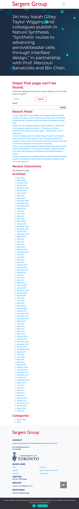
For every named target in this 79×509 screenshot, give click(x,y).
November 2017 (23, 375)
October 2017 (22, 378)
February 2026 (22, 183)
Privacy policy (42, 506)
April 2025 (20, 196)
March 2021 (21, 283)
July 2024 (20, 211)
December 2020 (23, 290)
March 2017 (21, 395)
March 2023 (21, 247)
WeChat (24, 486)
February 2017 (22, 398)
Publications (44, 473)
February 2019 (22, 337)
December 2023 (23, 226)
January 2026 (22, 185)
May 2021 (20, 280)
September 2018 (23, 349)
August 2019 (21, 321)
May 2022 (20, 260)
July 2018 (20, 354)
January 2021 (22, 288)
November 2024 (23, 203)
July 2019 (20, 324)
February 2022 (22, 265)
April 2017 (20, 393)
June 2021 (21, 278)
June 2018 (21, 357)
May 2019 (20, 329)
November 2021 (23, 270)
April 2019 (20, 331)
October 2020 (22, 293)
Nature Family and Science (49, 470)
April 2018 (20, 362)
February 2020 (22, 308)
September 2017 (23, 380)
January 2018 (22, 370)
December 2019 (23, 314)
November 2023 (23, 229)
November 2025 (23, 188)
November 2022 (23, 252)
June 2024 (21, 214)
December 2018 (23, 342)
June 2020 (21, 301)
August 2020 (21, 296)
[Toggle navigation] (64, 4)
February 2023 (22, 249)
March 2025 (21, 198)
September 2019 (23, 319)
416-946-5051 (16, 449)
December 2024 (23, 201)
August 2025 (21, 193)
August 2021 (21, 273)
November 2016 (23, 403)
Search (15, 103)
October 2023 (22, 232)
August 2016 (21, 408)
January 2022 (22, 267)
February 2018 (22, 367)
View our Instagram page (20, 493)
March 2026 (21, 180)
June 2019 (21, 326)
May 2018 (20, 360)
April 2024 (20, 219)
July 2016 (20, 411)
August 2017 (21, 383)
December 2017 (23, 372)
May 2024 (20, 216)
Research (43, 467)
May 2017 (20, 390)
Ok (34, 506)
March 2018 (21, 365)
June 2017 (21, 388)
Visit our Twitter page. (19, 479)
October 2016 (22, 406)
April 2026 (20, 178)
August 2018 (21, 352)
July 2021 (20, 275)
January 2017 (22, 401)
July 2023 (20, 239)
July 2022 (20, 255)
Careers (15, 470)
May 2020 (20, 303)
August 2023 (21, 237)
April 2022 (20, 262)
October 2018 (22, 347)
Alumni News (21, 420)
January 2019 (22, 339)
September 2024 (23, 206)
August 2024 (21, 208)
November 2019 (23, 316)
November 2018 (23, 344)
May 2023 (20, 242)
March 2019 (21, 334)
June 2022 (21, 257)
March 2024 (21, 221)
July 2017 (20, 385)
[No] (76, 503)
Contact (15, 473)
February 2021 (22, 285)
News (19, 422)
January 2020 (22, 311)
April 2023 (20, 244)
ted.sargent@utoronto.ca (20, 447)
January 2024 (22, 224)
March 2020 (21, 306)
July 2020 (20, 298)
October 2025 (22, 191)
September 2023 (23, 234)
